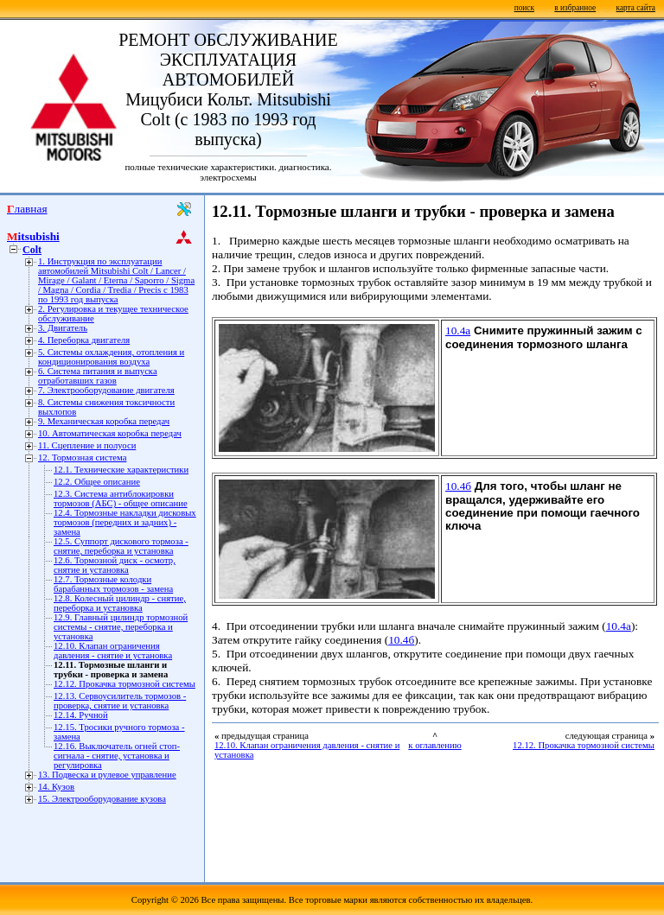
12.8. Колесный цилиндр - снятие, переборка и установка (120, 603)
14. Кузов (56, 786)
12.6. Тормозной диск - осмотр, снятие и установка (115, 565)
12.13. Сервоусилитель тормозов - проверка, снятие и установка (120, 700)
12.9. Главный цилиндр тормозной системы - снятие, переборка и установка (121, 627)
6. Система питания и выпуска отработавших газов (97, 375)
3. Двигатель (62, 328)
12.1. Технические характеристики (121, 469)
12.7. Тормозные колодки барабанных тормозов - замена (113, 584)
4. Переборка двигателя (84, 340)
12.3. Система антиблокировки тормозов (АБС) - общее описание (121, 498)
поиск (524, 7)
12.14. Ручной (81, 715)
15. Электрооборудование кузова (102, 799)
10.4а (457, 330)
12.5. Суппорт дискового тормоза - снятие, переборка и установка (121, 546)
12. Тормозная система (82, 457)
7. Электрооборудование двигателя (106, 390)
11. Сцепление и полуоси (87, 445)
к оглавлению (434, 745)
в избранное (575, 7)
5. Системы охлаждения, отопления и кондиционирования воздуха (111, 356)
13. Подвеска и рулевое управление (107, 774)
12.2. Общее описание (97, 481)
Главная (27, 208)
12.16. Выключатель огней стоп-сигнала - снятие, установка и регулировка (117, 755)
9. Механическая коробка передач (103, 421)
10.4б (458, 486)
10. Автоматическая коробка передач (110, 433)
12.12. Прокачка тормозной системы (124, 684)
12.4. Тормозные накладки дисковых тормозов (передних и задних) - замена (125, 522)
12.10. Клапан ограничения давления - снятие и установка (113, 650)
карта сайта (635, 7)
